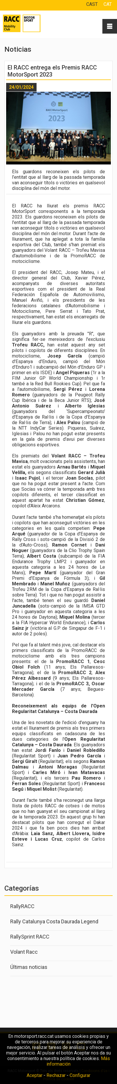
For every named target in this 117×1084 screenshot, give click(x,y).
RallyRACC (22, 906)
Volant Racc (24, 952)
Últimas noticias (28, 967)
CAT (108, 4)
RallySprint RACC (29, 937)
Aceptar (34, 1075)
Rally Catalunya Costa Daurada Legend (54, 921)
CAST (92, 4)
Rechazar (56, 1075)
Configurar (80, 1075)
